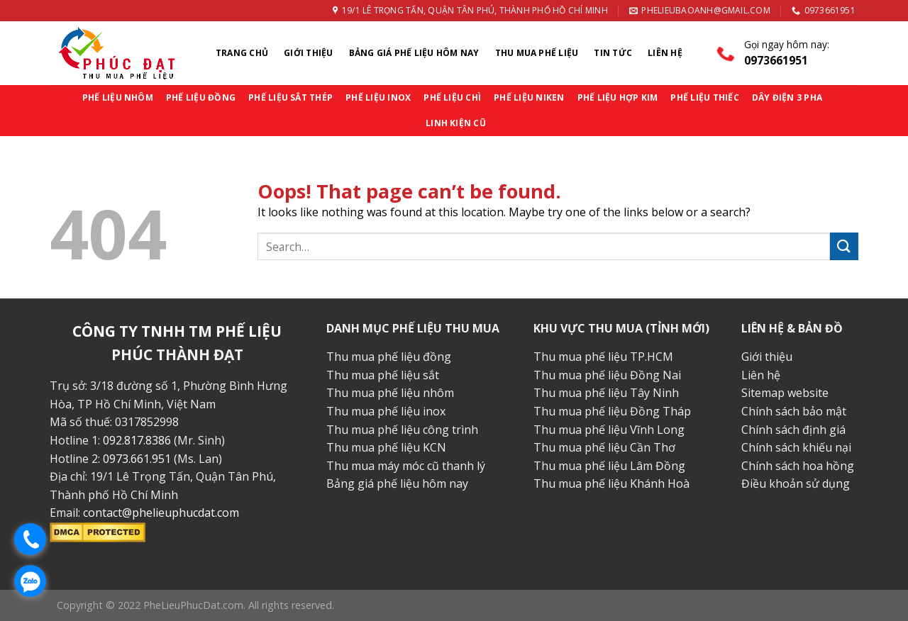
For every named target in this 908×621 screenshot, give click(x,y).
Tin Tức (613, 53)
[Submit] (844, 246)
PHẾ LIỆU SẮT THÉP (290, 97)
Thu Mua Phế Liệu (537, 53)
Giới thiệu (308, 53)
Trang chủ (242, 53)
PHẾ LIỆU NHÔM (117, 97)
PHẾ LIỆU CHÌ (452, 97)
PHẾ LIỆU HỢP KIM (617, 97)
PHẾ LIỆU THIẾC (704, 97)
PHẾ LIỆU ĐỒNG (201, 97)
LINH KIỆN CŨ (456, 123)
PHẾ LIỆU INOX (378, 97)
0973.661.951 (137, 458)
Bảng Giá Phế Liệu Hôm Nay (414, 53)
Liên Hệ (665, 53)
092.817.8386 (137, 440)
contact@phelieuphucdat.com (161, 512)
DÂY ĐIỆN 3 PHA (787, 97)
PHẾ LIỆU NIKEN (529, 97)
